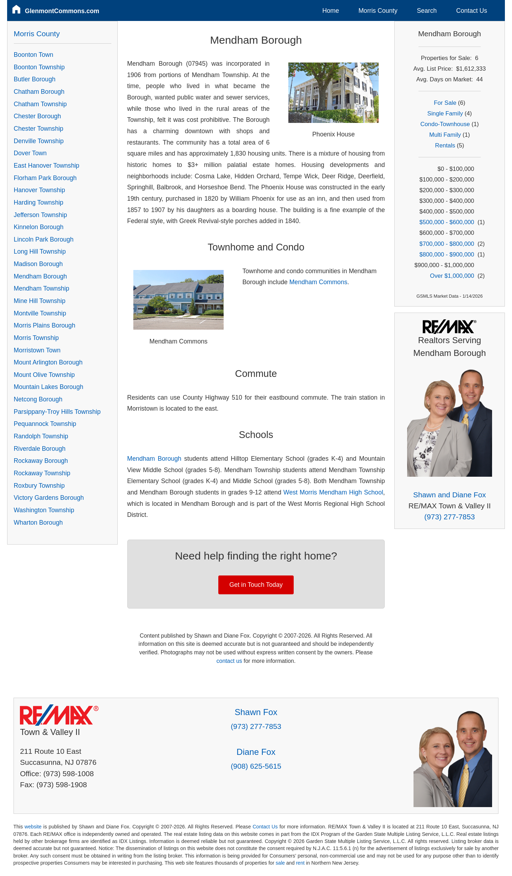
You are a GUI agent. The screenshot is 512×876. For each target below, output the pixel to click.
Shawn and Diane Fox (449, 495)
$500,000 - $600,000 (446, 222)
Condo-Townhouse (445, 124)
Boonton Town (33, 54)
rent (300, 863)
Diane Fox (255, 752)
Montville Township (40, 313)
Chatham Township (40, 104)
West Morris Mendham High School (333, 492)
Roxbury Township (39, 485)
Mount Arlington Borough (48, 362)
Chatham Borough (39, 91)
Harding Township (39, 202)
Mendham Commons (318, 282)
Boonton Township (39, 67)
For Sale (445, 102)
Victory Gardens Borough (49, 497)
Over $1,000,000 (452, 275)
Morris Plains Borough (44, 325)
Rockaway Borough (41, 460)
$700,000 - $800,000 (446, 243)
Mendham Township (41, 288)
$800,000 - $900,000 (446, 254)
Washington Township (44, 510)
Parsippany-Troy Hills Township (57, 411)
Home (330, 10)
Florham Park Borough (45, 178)
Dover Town (30, 153)
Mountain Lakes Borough (49, 386)
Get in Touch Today (256, 584)
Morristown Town (37, 350)
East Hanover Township (47, 165)
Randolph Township (41, 436)
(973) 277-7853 (449, 517)
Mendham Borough (154, 458)
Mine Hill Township (39, 300)
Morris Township (36, 337)
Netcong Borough (38, 399)
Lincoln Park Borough (44, 239)
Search (427, 10)
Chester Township (39, 128)
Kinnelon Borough (39, 227)
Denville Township (39, 141)
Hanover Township (39, 190)
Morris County (378, 10)
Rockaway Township (42, 473)
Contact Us (471, 10)
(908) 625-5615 (256, 766)
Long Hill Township (40, 251)
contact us (229, 661)
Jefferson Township (40, 214)
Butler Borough (34, 79)
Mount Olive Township (44, 374)
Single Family (445, 113)
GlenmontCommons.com (62, 11)
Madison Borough (38, 263)
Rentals (445, 145)
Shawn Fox (256, 712)
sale (280, 863)
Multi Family (445, 134)
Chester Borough (37, 116)
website (33, 826)
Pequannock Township (45, 423)
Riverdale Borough (40, 448)
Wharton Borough (38, 522)
